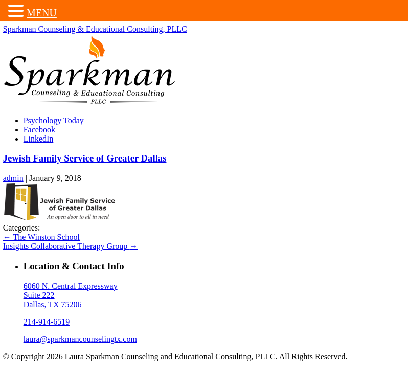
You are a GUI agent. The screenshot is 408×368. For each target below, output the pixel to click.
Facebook (40, 130)
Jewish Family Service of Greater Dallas (86, 159)
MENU (42, 12)
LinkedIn (40, 139)
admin (14, 179)
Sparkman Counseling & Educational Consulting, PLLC (96, 30)
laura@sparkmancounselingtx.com (81, 340)
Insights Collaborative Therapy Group (71, 247)
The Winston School (42, 238)
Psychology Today (55, 121)
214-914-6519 (48, 322)
